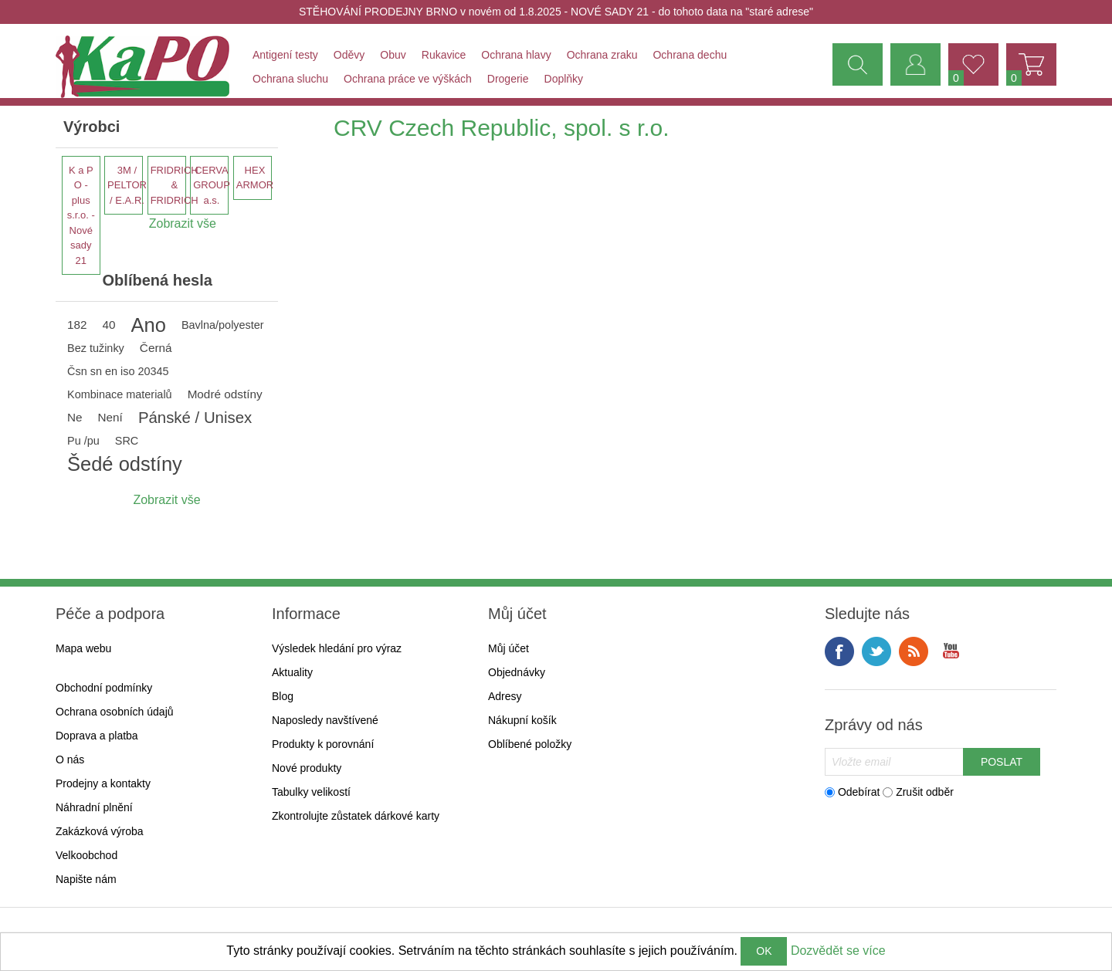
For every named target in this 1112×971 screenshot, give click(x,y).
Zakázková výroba (100, 831)
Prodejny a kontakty (103, 783)
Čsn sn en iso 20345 (118, 371)
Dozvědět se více (838, 950)
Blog (282, 696)
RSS (913, 651)
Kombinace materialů (119, 394)
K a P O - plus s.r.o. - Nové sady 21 (81, 215)
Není (110, 417)
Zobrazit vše (166, 499)
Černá (156, 347)
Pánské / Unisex (195, 417)
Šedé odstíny (124, 464)
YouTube (950, 651)
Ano (148, 325)
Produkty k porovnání (323, 744)
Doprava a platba (97, 735)
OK (763, 951)
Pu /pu (83, 441)
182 (77, 324)
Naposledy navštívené (325, 720)
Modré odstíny (225, 394)
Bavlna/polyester (222, 325)
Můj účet (508, 648)
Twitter (876, 651)
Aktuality (292, 672)
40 (109, 324)
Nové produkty (306, 768)
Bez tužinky (95, 348)
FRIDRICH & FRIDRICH (174, 185)
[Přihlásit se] (894, 762)
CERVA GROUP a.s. (211, 185)
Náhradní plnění (94, 807)
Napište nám (86, 879)
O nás (70, 759)
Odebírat (859, 792)
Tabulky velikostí (311, 792)
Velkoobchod (86, 855)
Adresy (505, 696)
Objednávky (516, 672)
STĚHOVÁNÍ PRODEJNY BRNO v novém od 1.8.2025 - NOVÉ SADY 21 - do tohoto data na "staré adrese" (556, 11)
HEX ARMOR (254, 177)
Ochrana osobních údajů (115, 711)
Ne (75, 417)
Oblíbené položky (529, 744)
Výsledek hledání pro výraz (337, 648)
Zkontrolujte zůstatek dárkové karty (355, 816)
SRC (126, 441)
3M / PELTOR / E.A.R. (127, 185)
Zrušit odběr (925, 792)
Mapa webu (83, 648)
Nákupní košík (522, 720)
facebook (839, 651)
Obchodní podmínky (104, 688)
